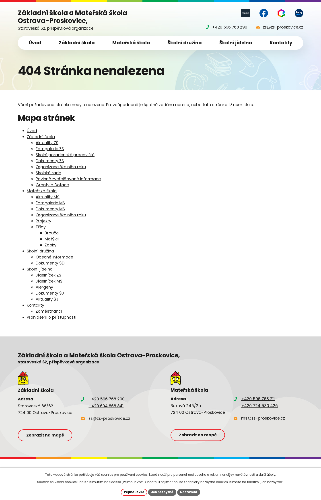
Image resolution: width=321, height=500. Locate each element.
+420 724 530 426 (259, 405)
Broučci (52, 233)
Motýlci (52, 239)
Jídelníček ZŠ (48, 275)
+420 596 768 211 (258, 399)
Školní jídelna (235, 42)
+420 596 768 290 (106, 399)
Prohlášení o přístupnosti (51, 317)
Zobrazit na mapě (46, 435)
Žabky (50, 245)
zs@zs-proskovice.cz (109, 418)
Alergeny (44, 287)
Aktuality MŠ (48, 197)
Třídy (41, 227)
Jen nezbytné (162, 492)
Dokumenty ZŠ (50, 161)
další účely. (267, 474)
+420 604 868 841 (105, 406)
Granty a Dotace (52, 185)
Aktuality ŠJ (47, 299)
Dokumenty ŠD (50, 263)
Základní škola (77, 42)
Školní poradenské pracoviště (65, 155)
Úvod (35, 42)
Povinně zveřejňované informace (68, 179)
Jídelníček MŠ (49, 281)
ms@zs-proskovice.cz (263, 418)
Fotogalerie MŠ (50, 203)
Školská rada (48, 173)
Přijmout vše (132, 492)
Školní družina (184, 42)
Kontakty (281, 42)
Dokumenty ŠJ (50, 293)
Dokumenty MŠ (50, 209)
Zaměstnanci (49, 311)
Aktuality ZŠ (47, 142)
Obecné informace (54, 257)
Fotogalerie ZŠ (50, 149)
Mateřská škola (131, 42)
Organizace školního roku (61, 167)
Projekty (43, 221)
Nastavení (190, 492)
